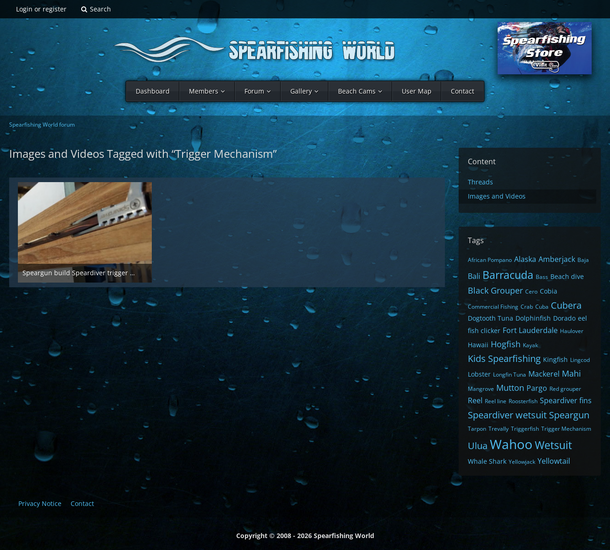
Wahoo (511, 444)
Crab (527, 307)
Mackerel (544, 374)
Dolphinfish (533, 318)
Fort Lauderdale (530, 330)
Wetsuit (553, 445)
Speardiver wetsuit (507, 415)
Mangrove (481, 389)
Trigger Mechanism (566, 429)
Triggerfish (525, 429)
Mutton (510, 387)
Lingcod (580, 360)
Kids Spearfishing (504, 358)
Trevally (498, 429)
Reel (475, 400)
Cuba (542, 307)
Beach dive (567, 276)
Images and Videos (497, 196)
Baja (583, 260)
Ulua (478, 445)
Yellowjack (522, 462)
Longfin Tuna (509, 374)
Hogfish (506, 344)
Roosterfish (523, 401)
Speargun (569, 415)
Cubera (566, 305)
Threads (480, 182)
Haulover (571, 331)
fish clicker (484, 330)
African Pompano (490, 260)
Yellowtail (554, 461)
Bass (542, 277)
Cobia (548, 291)
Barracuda (507, 274)
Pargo (537, 388)
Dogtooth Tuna (490, 318)
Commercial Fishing (493, 307)
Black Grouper (495, 290)
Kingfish (555, 359)
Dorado (564, 318)
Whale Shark (487, 461)
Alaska (525, 259)
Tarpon (477, 429)
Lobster (479, 374)
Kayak (530, 345)
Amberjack (556, 259)
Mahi (571, 373)
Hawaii (478, 344)
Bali (474, 276)
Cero (531, 291)
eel (582, 318)
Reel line (495, 401)
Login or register (41, 9)
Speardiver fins (566, 400)
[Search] (95, 9)
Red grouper (565, 389)
